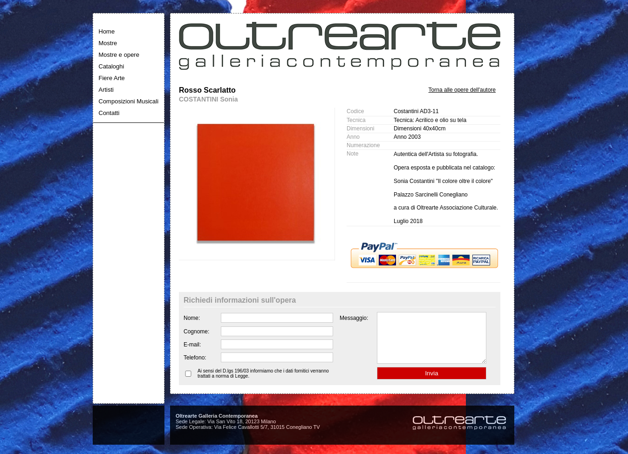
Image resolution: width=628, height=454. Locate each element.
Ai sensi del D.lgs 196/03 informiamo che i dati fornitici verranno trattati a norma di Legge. (263, 383)
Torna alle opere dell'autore (462, 90)
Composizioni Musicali (129, 101)
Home (107, 31)
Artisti (106, 89)
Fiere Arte (112, 78)
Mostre (108, 43)
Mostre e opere (119, 54)
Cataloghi (111, 66)
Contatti (109, 112)
